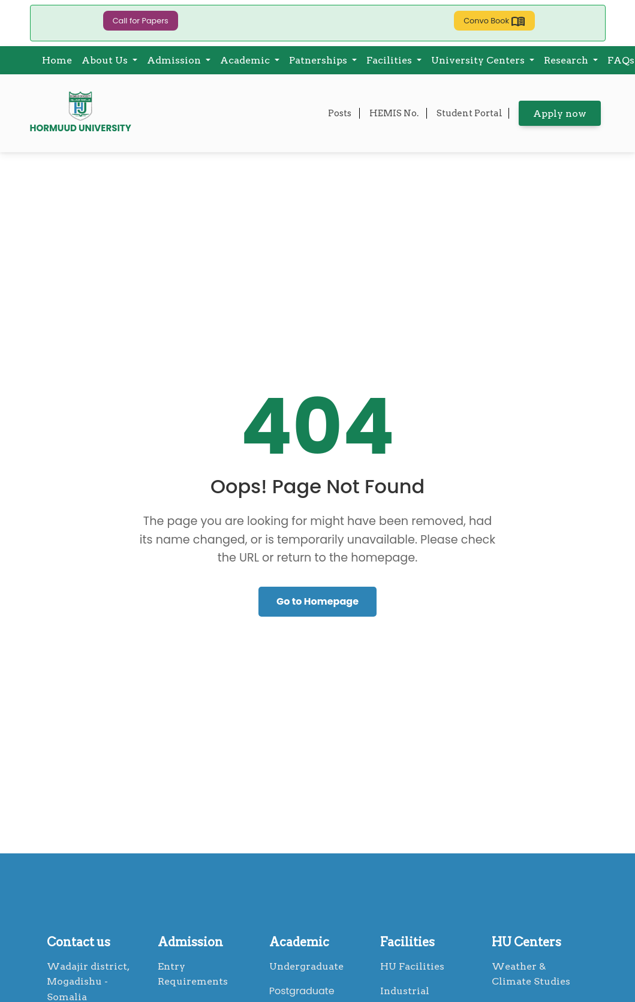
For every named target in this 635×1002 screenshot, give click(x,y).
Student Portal (469, 113)
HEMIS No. (394, 113)
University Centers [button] (479, 60)
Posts (340, 113)
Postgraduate (302, 991)
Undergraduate (306, 966)
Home (57, 60)
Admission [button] (175, 60)
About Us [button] (106, 60)
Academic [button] (246, 60)
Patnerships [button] (319, 60)
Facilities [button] (390, 60)
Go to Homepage (317, 601)
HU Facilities (412, 966)
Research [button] (567, 60)
